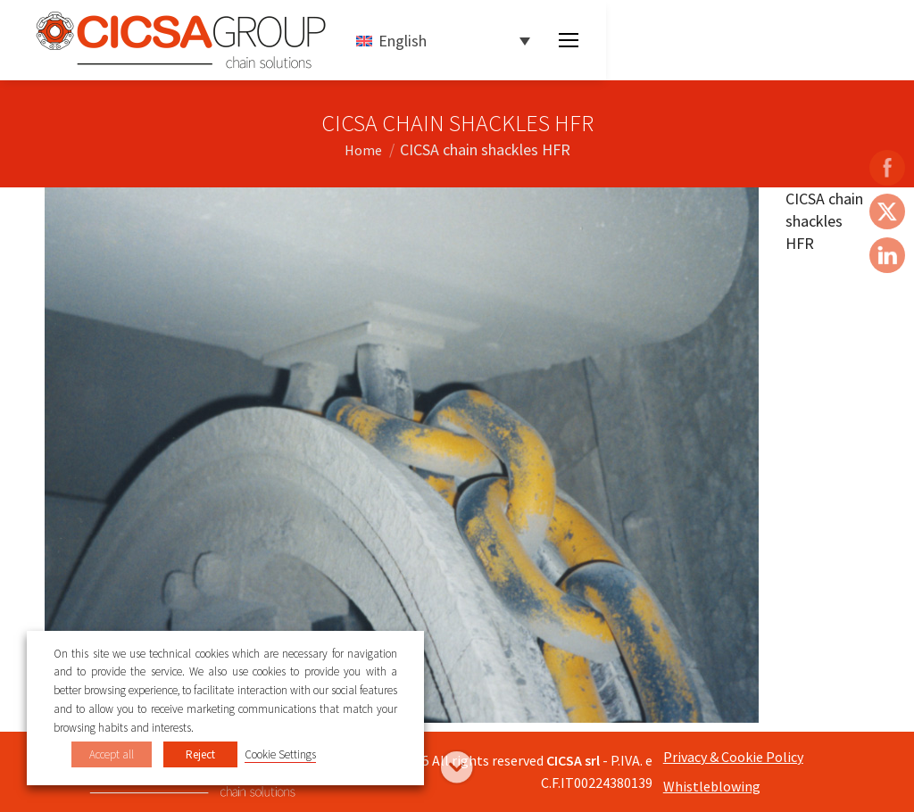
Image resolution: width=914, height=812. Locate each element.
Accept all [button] (111, 754)
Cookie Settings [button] (280, 754)
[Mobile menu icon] (568, 40)
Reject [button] (200, 754)
